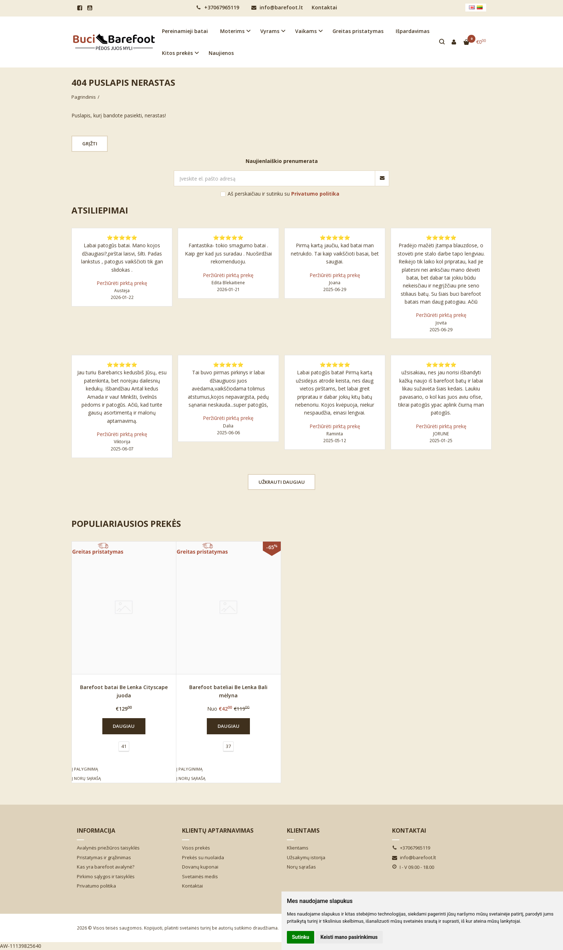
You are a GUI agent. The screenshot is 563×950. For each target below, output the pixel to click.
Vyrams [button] (269, 31)
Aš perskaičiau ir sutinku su (283, 193)
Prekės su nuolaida (203, 857)
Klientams (303, 830)
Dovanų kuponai (200, 867)
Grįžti (90, 143)
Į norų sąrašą (86, 778)
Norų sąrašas (301, 867)
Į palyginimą (85, 769)
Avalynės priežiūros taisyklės (108, 847)
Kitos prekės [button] (177, 53)
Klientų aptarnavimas (217, 830)
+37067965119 (217, 7)
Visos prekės (196, 847)
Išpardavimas (412, 31)
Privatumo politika (96, 886)
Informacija (96, 830)
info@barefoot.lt (277, 7)
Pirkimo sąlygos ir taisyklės (106, 876)
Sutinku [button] (300, 937)
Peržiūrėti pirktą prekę (122, 283)
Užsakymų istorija (306, 857)
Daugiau (124, 726)
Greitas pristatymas (357, 31)
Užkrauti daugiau (282, 482)
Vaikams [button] (306, 31)
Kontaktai (324, 7)
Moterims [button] (232, 31)
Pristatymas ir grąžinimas (104, 857)
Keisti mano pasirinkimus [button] (349, 937)
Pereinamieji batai (185, 31)
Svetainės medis (200, 876)
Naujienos (221, 53)
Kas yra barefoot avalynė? (105, 867)
